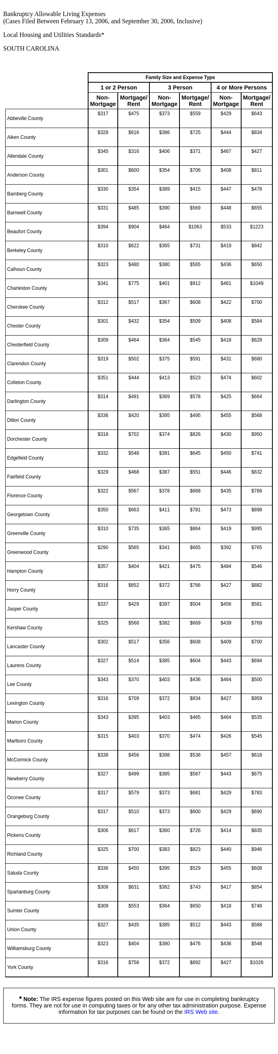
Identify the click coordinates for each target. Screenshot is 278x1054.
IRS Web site (201, 1012)
